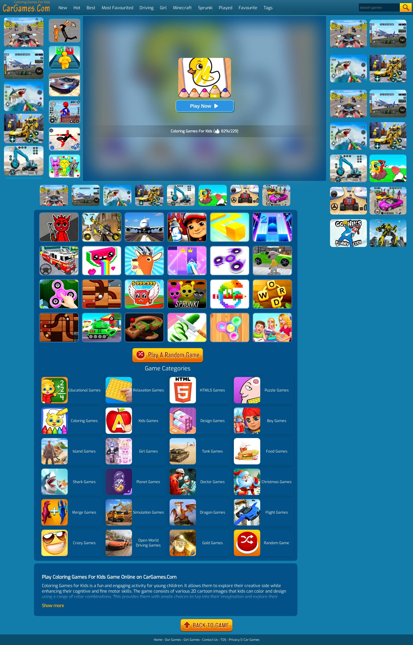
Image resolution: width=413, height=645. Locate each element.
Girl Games (192, 640)
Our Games (173, 640)
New (62, 8)
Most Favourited (117, 8)
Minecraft (182, 8)
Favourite (248, 8)
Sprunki (205, 8)
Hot (76, 8)
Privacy (234, 640)
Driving (147, 8)
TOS (223, 640)
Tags (268, 8)
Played (225, 8)
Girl (163, 8)
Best (91, 8)
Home (158, 640)
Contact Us (210, 640)
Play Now (204, 106)
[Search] (378, 7)
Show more (53, 605)
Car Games (251, 640)
